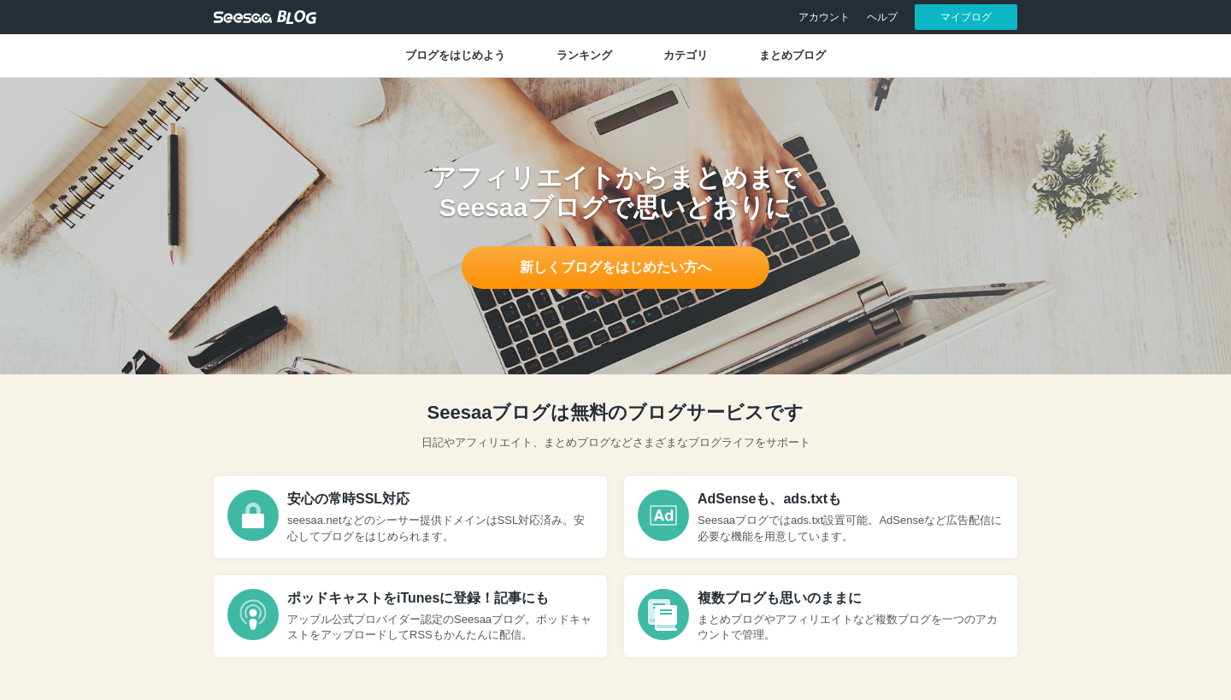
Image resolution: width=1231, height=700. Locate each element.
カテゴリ (685, 55)
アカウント (824, 17)
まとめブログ (792, 55)
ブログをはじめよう (455, 55)
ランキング (584, 55)
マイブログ (966, 17)
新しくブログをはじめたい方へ (615, 267)
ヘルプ (882, 17)
